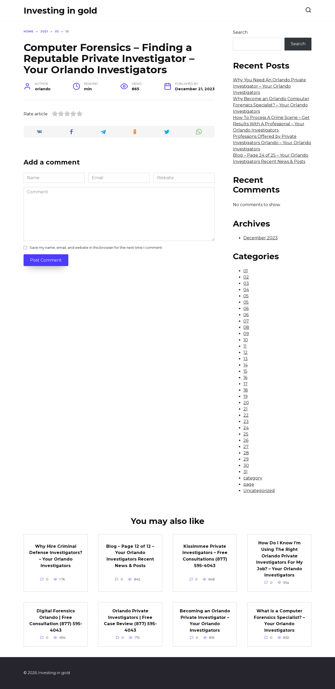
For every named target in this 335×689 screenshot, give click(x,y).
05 (246, 295)
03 (246, 283)
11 (245, 346)
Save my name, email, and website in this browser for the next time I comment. (96, 248)
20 (246, 402)
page (248, 484)
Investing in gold (60, 10)
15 (245, 371)
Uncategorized (259, 490)
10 (245, 339)
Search (240, 32)
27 (246, 446)
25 (245, 434)
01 (245, 270)
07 (246, 321)
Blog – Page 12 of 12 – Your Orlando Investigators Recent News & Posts (130, 555)
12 (245, 352)
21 (245, 408)
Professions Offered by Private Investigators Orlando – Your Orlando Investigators (272, 142)
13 (245, 358)
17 (245, 383)
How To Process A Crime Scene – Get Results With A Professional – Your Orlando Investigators (271, 124)
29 (246, 459)
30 (246, 465)
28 (246, 452)
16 (245, 377)
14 (245, 365)
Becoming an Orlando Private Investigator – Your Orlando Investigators (204, 620)
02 (246, 277)
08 (246, 327)
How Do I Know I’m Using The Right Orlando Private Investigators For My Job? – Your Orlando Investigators (279, 559)
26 (245, 440)
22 (246, 415)
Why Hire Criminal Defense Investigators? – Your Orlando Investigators (55, 557)
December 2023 (260, 237)
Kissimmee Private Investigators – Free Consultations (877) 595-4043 (204, 555)
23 (246, 421)
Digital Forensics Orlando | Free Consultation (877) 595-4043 (55, 620)
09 (246, 333)
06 (246, 308)
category (252, 478)
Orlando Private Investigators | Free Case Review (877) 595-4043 (130, 620)
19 (245, 396)
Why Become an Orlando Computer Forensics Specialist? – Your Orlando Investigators (271, 105)
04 (246, 289)
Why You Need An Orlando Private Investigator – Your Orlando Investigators (269, 86)
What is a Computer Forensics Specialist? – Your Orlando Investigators (279, 620)
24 (246, 427)
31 (245, 471)
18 (245, 390)
